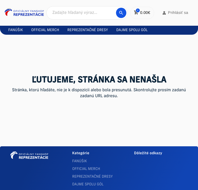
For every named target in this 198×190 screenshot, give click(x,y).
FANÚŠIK (79, 161)
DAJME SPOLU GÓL (88, 184)
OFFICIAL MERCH (86, 169)
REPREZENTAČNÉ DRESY (92, 177)
